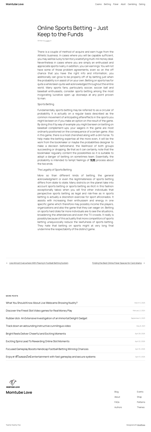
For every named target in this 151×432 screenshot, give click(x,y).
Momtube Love (14, 4)
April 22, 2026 (140, 341)
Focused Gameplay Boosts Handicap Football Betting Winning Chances (47, 349)
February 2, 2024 (139, 310)
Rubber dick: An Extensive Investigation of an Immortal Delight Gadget (46, 318)
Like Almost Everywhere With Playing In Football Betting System (38, 263)
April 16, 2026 (140, 349)
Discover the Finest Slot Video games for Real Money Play (39, 310)
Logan (47, 40)
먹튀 (92, 160)
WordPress (141, 425)
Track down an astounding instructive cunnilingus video (38, 325)
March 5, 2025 (139, 303)
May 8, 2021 (140, 326)
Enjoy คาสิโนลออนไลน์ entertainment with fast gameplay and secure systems (50, 356)
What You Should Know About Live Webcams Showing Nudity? (42, 302)
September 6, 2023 (138, 318)
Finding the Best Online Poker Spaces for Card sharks (117, 263)
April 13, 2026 (140, 357)
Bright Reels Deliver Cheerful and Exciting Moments (36, 333)
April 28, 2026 (140, 333)
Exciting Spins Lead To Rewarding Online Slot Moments (37, 341)
